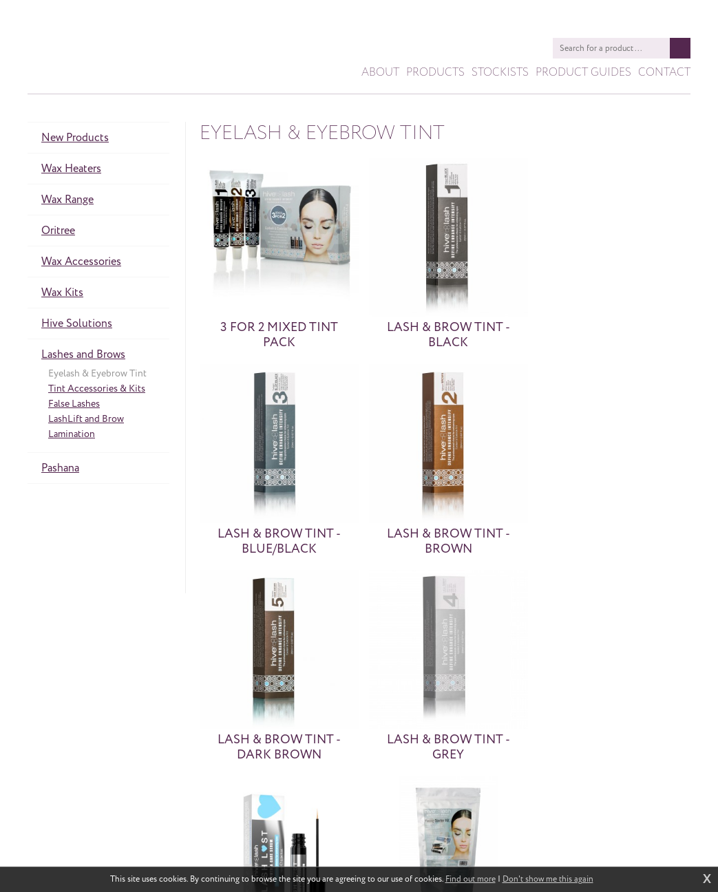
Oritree (58, 233)
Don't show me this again (548, 879)
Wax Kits (62, 295)
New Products (75, 140)
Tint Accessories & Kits (96, 391)
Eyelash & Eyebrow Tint (97, 376)
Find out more (470, 879)
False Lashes (74, 406)
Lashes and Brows (83, 357)
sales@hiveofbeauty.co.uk (392, 834)
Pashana (60, 470)
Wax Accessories (81, 264)
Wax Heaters (71, 171)
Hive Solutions (76, 326)
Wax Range (67, 202)
